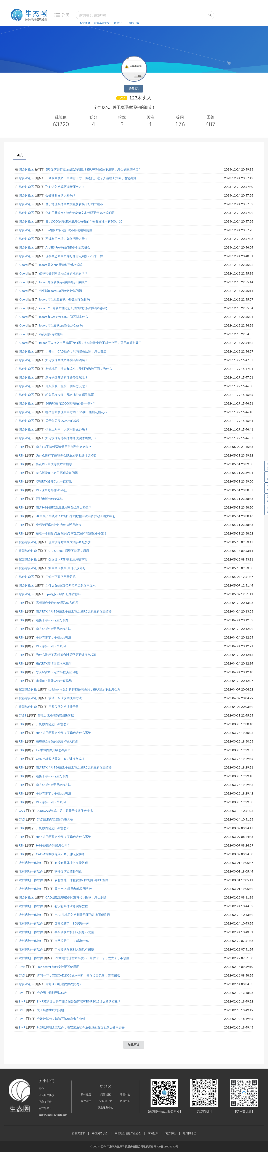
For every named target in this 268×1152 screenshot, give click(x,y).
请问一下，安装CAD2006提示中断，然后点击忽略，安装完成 (78, 975)
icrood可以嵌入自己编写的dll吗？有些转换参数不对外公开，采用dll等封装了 (90, 342)
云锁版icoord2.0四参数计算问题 (60, 290)
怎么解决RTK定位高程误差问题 (57, 472)
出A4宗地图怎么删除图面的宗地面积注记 (82, 914)
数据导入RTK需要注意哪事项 (67, 559)
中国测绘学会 (100, 1133)
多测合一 (119, 22)
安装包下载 (105, 1101)
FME (22, 966)
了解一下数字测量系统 (60, 576)
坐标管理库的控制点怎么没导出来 (58, 524)
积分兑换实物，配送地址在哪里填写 (69, 394)
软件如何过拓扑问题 (68, 871)
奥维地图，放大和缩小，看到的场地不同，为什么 (78, 368)
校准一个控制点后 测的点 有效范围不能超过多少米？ (71, 533)
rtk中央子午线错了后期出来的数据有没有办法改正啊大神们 (75, 516)
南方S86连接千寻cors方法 (53, 628)
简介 (41, 1088)
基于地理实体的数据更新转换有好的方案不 (74, 204)
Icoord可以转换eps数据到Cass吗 (61, 325)
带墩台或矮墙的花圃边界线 (56, 715)
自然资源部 (78, 1133)
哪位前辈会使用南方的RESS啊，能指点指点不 (76, 412)
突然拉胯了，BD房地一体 (72, 923)
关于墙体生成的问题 (50, 1010)
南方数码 (153, 1133)
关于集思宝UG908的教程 (62, 420)
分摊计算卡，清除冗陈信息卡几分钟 (61, 1018)
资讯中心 (125, 1101)
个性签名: (102, 107)
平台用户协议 (46, 1095)
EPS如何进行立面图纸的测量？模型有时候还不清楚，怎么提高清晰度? (92, 169)
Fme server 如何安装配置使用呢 (58, 966)
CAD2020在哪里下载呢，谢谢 (68, 550)
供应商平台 (45, 1101)
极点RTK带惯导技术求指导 (54, 464)
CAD (22, 810)
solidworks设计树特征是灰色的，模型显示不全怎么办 (84, 689)
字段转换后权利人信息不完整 (74, 932)
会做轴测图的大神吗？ (60, 195)
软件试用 (86, 1101)
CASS (22, 715)
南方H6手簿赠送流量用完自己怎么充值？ (63, 446)
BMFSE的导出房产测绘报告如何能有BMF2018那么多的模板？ (79, 1001)
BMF (22, 992)
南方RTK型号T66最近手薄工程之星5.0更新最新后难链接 (74, 611)
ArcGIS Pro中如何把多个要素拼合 (67, 247)
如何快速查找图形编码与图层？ (66, 360)
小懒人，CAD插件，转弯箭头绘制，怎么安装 (75, 351)
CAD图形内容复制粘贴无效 (55, 819)
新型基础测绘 (102, 22)
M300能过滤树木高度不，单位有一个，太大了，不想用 (92, 958)
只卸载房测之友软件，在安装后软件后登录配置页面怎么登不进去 (81, 1027)
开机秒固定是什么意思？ (52, 724)
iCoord (23, 264)
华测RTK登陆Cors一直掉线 (54, 481)
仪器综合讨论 (28, 542)
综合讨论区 (26, 169)
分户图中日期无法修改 (52, 992)
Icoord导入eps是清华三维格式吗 (60, 264)
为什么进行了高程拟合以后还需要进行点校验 (66, 455)
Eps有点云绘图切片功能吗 (62, 594)
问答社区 (105, 1094)
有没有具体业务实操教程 (71, 862)
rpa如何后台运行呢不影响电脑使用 (68, 230)
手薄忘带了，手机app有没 (53, 637)
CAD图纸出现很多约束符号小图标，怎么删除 (75, 897)
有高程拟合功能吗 (51, 334)
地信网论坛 (189, 1133)
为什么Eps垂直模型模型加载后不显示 (70, 585)
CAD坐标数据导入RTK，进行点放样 (60, 758)
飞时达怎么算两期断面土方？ (65, 186)
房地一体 (133, 22)
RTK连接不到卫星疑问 (51, 646)
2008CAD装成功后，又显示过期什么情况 (65, 810)
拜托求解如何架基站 (49, 498)
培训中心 (125, 1094)
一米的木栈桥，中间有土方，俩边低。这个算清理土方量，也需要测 (90, 178)
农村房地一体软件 (31, 862)
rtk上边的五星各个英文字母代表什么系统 (63, 732)
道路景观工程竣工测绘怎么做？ (66, 386)
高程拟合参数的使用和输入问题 (57, 602)
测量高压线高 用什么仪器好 (67, 568)
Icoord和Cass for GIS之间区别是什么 (63, 316)
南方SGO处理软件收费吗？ (63, 984)
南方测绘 (170, 1133)
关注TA (133, 88)
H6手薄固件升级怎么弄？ (53, 750)
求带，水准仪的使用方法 (65, 698)
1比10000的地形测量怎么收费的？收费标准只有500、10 (83, 221)
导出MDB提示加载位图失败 (73, 888)
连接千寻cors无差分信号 (52, 620)
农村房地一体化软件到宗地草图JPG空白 (81, 880)
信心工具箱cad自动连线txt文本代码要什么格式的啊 (79, 212)
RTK (21, 446)
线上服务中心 (105, 1107)
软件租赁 (86, 1094)
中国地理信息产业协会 (128, 1133)
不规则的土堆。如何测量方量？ (66, 238)
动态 (19, 155)
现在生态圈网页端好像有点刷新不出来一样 (74, 256)
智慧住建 (85, 22)
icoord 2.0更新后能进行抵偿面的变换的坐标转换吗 (73, 308)
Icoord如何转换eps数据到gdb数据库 (63, 282)
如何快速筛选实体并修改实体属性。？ (71, 438)
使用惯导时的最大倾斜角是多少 (69, 542)
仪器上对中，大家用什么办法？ (66, 429)
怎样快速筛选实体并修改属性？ (66, 377)
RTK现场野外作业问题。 (52, 490)
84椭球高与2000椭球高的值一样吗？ (70, 403)
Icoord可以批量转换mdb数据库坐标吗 (64, 299)
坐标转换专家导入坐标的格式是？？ (63, 273)
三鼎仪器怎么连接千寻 (63, 706)
